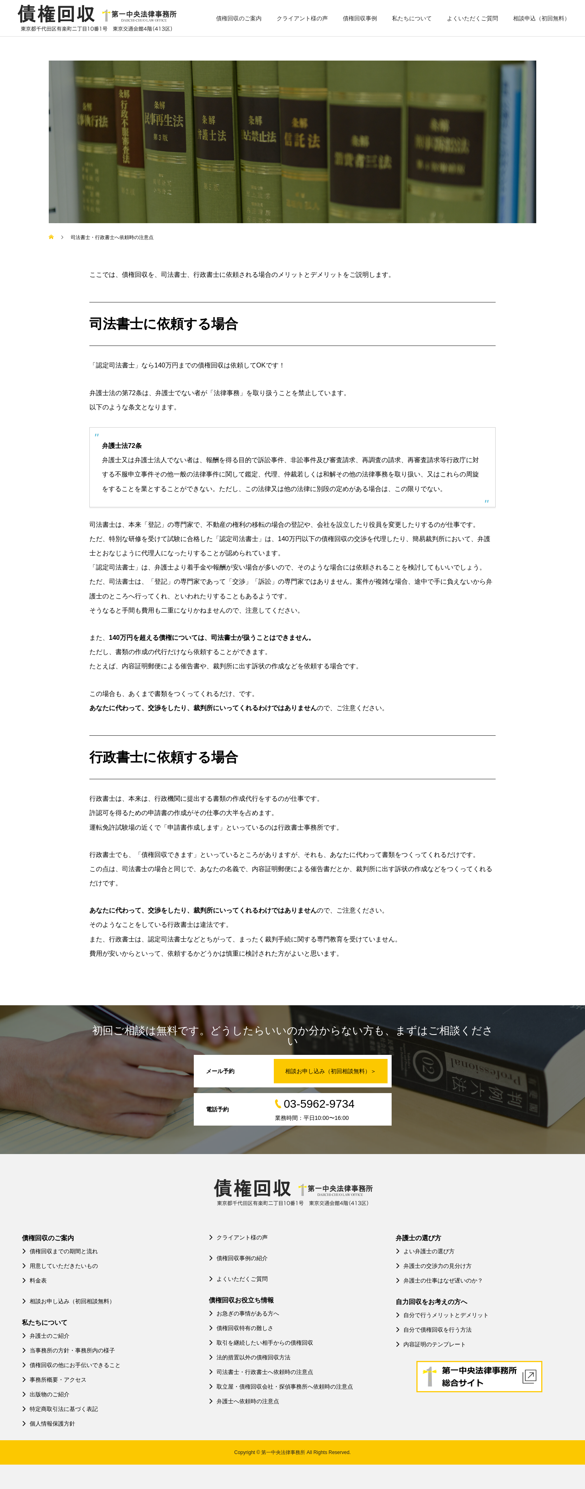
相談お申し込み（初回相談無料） (68, 1301)
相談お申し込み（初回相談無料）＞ (330, 1071)
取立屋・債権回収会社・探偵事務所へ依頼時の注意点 (281, 1386)
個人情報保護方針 (48, 1423)
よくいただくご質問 (472, 18)
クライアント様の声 (302, 18)
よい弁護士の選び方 (425, 1251)
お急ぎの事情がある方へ (244, 1313)
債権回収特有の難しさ (241, 1328)
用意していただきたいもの (60, 1266)
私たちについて (412, 18)
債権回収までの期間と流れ (60, 1251)
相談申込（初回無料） (541, 18)
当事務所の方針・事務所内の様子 (68, 1350)
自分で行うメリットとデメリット (442, 1315)
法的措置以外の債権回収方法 (249, 1357)
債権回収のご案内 (239, 18)
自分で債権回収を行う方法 (434, 1329)
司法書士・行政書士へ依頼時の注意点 (261, 1372)
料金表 (34, 1280)
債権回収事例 (360, 18)
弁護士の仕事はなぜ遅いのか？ (439, 1280)
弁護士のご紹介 (45, 1335)
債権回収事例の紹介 (238, 1258)
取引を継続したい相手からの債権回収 (261, 1342)
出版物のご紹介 (45, 1394)
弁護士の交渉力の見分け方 (434, 1266)
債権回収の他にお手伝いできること (71, 1365)
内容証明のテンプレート (431, 1344)
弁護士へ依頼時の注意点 (244, 1401)
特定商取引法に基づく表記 (60, 1409)
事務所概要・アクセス (54, 1379)
